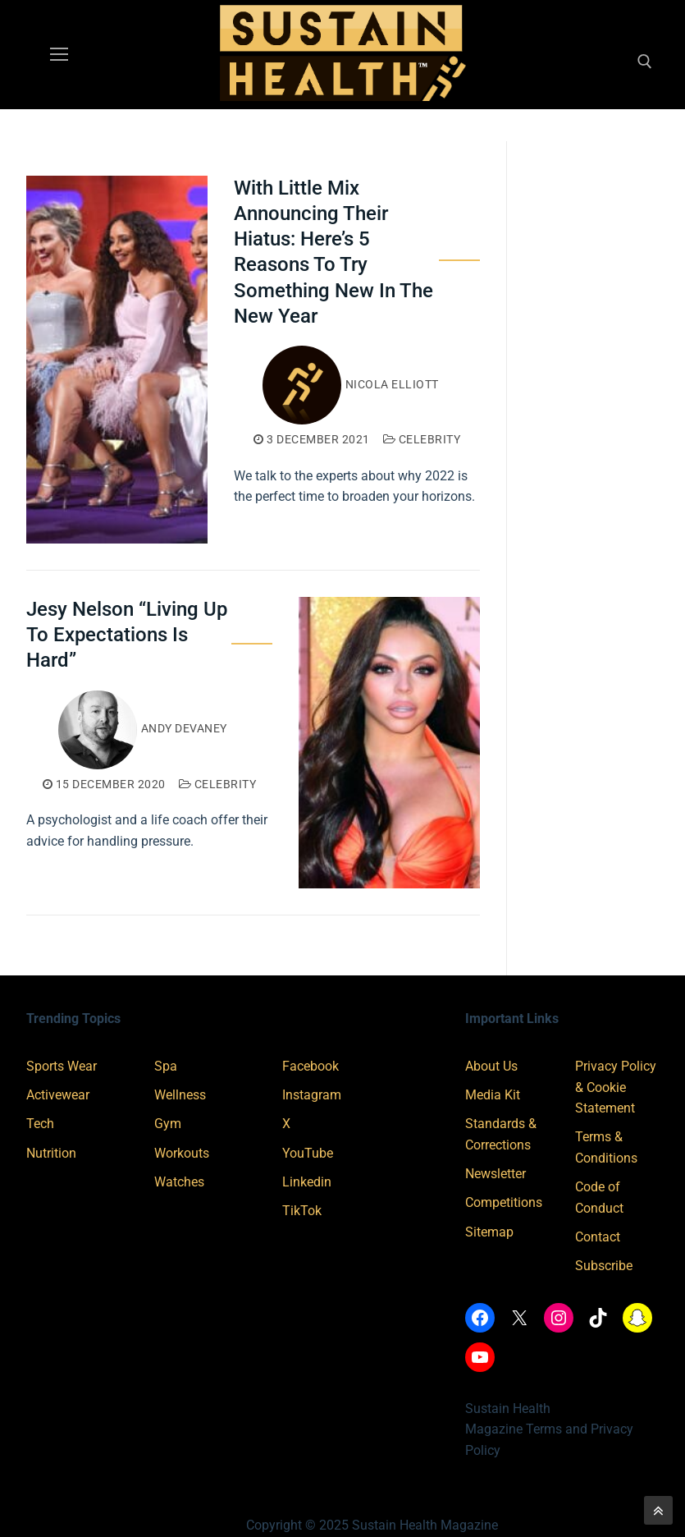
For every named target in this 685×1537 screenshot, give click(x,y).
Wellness (180, 1095)
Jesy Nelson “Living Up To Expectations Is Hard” (126, 635)
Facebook (310, 1066)
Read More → (286, 531)
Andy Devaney (142, 728)
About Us (491, 1066)
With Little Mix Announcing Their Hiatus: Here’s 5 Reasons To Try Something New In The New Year (333, 252)
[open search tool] (644, 61)
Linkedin (306, 1182)
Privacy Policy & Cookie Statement (615, 1087)
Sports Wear (61, 1066)
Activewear (57, 1095)
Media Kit (492, 1095)
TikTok (302, 1210)
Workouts (181, 1153)
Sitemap (489, 1232)
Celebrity (422, 439)
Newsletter (495, 1173)
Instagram (311, 1095)
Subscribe (603, 1265)
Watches (179, 1182)
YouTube (307, 1153)
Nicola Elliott (351, 384)
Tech (40, 1123)
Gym (167, 1123)
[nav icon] (59, 55)
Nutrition (51, 1153)
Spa (165, 1066)
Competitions (503, 1202)
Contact (597, 1237)
